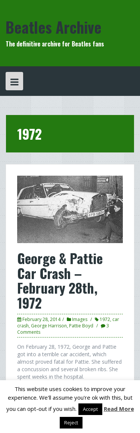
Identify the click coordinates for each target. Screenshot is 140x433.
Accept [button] (90, 409)
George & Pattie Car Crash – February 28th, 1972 (60, 280)
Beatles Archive (54, 27)
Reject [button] (71, 422)
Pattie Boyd (81, 326)
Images (79, 319)
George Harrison (49, 326)
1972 (105, 319)
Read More (119, 408)
